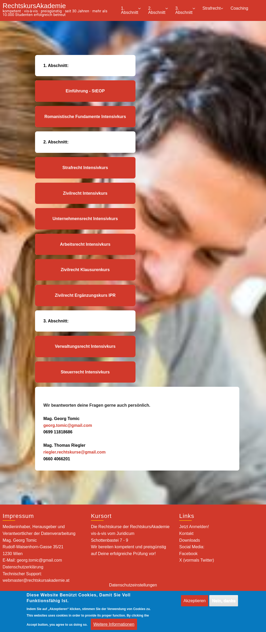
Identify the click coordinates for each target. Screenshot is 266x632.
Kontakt (186, 533)
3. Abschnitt (185, 10)
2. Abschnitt (158, 10)
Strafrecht (212, 8)
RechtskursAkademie (34, 5)
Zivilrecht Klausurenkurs (85, 269)
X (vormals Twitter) (196, 560)
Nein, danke (223, 604)
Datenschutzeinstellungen (133, 588)
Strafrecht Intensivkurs (85, 167)
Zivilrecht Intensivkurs (85, 193)
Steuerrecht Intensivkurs (85, 372)
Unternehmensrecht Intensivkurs (85, 218)
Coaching (239, 8)
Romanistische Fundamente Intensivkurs (85, 116)
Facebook (188, 553)
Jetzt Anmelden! (194, 526)
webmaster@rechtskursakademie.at (36, 580)
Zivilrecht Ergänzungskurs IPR (85, 295)
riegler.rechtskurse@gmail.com (74, 452)
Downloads (189, 540)
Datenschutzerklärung (23, 567)
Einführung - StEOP (85, 91)
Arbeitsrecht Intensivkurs (85, 244)
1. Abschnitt (131, 10)
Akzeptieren (195, 604)
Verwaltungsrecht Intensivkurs (85, 346)
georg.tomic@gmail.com (67, 425)
